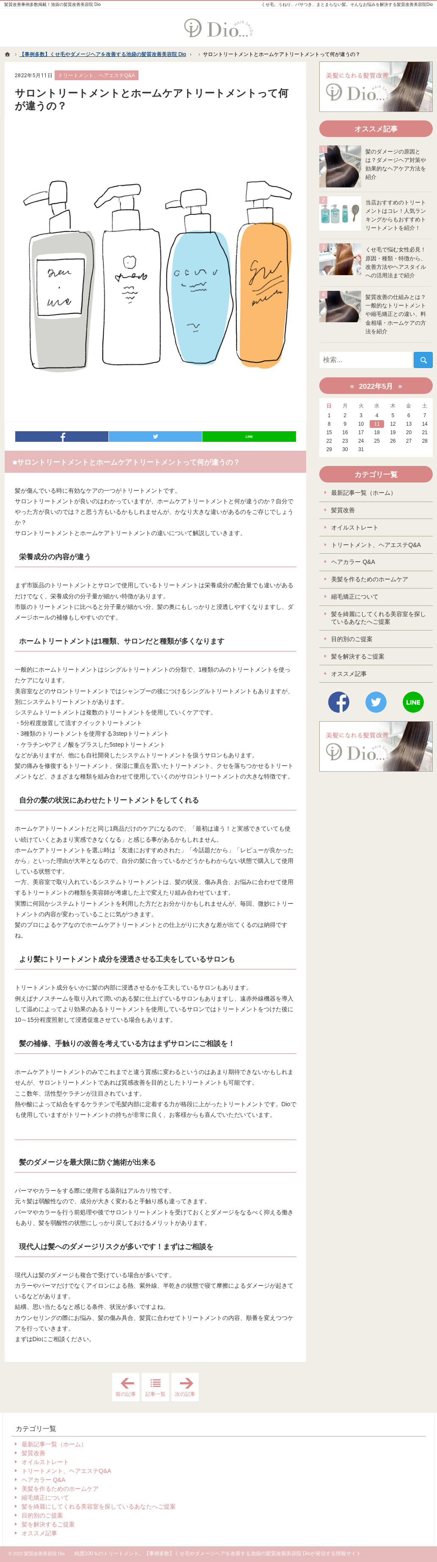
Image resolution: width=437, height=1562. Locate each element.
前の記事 (128, 1387)
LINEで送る (249, 436)
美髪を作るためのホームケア (369, 579)
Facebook (338, 702)
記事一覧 (155, 1394)
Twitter (376, 702)
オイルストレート (355, 527)
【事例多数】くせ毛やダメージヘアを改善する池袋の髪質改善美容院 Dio (227, 1553)
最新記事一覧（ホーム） (363, 492)
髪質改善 (343, 510)
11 (377, 424)
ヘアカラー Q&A (353, 561)
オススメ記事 (349, 673)
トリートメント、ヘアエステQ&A (96, 75)
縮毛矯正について (355, 596)
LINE (413, 702)
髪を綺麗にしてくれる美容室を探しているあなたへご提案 (378, 618)
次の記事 (187, 1387)
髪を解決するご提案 (357, 656)
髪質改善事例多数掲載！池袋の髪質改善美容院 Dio (52, 4)
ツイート (155, 436)
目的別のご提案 (352, 639)
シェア (61, 436)
